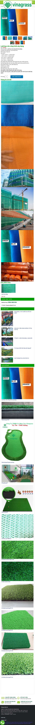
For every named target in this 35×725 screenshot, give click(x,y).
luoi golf (28, 723)
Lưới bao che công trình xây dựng (9, 399)
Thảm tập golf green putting (8, 462)
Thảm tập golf (5, 512)
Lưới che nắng (4, 294)
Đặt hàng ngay (16, 76)
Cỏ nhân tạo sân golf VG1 (7, 630)
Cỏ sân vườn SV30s (6, 581)
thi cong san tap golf (16, 723)
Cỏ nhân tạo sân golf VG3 (7, 677)
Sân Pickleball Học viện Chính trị (21, 358)
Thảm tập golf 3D (5, 420)
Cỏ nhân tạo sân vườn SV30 (8, 559)
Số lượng (3, 76)
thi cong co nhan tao (14, 722)
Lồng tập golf (5, 483)
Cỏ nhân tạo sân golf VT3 (7, 608)
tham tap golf (24, 723)
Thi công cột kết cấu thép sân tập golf (22, 348)
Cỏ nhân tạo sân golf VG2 (7, 650)
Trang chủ (3, 6)
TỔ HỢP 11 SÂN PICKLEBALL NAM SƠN (23, 338)
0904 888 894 (12, 302)
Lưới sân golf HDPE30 (6, 538)
